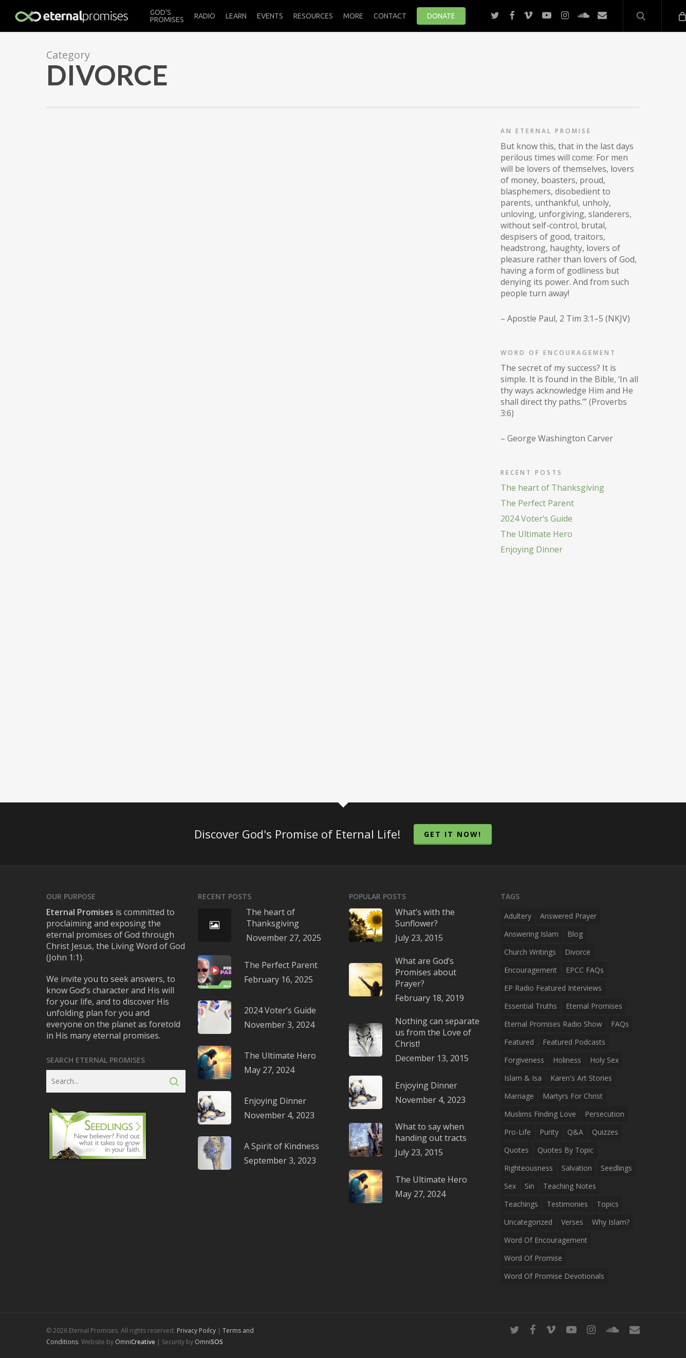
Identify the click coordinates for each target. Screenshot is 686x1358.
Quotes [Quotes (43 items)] (516, 1150)
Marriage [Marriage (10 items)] (519, 1096)
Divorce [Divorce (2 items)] (577, 952)
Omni (135, 1341)
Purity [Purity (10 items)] (549, 1132)
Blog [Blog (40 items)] (575, 934)
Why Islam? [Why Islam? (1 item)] (610, 1222)
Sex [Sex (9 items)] (510, 1186)
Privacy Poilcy (196, 1330)
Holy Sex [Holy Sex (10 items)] (604, 1060)
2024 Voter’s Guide (536, 518)
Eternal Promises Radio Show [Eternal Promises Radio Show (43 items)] (553, 1024)
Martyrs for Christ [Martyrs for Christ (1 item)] (573, 1096)
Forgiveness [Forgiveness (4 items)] (524, 1060)
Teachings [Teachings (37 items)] (521, 1204)
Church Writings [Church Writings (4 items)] (530, 952)
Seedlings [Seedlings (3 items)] (616, 1168)
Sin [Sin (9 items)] (529, 1186)
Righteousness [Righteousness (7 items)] (528, 1168)
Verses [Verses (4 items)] (572, 1222)
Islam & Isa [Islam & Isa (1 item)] (523, 1078)
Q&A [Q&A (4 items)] (575, 1132)
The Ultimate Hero (536, 534)
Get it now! (452, 834)
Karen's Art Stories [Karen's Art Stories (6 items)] (581, 1078)
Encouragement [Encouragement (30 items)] (530, 970)
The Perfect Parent (537, 503)
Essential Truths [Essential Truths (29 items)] (530, 1006)
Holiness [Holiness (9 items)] (567, 1060)
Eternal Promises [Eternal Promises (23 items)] (594, 1006)
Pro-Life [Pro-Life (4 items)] (517, 1132)
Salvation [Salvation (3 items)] (577, 1168)
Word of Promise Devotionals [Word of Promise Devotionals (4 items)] (554, 1276)
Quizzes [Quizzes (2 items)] (605, 1132)
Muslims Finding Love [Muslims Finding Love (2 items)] (540, 1114)
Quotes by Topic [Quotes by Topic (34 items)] (565, 1150)
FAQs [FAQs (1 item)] (620, 1024)
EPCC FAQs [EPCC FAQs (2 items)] (585, 970)
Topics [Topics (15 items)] (608, 1204)
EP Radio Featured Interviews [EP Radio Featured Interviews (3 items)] (553, 988)
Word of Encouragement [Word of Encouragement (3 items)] (545, 1240)
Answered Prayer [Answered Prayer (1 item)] (568, 916)
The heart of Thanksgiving (552, 487)
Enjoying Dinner (531, 549)
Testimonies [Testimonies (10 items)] (567, 1204)
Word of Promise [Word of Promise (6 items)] (533, 1258)
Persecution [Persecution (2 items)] (604, 1114)
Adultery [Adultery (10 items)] (517, 916)
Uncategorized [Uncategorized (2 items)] (528, 1222)
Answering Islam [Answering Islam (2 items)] (531, 934)
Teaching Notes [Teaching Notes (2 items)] (569, 1186)
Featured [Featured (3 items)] (519, 1042)
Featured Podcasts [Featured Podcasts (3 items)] (574, 1042)
